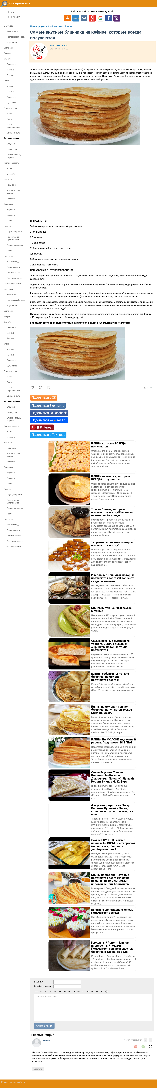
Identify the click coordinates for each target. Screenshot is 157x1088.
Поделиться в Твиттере (48, 435)
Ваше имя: (39, 982)
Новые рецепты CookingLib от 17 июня (51, 26)
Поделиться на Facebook (49, 413)
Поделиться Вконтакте (48, 406)
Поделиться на (49, 420)
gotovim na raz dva (59, 45)
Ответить (38, 1069)
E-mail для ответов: (43, 986)
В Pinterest (44, 427)
